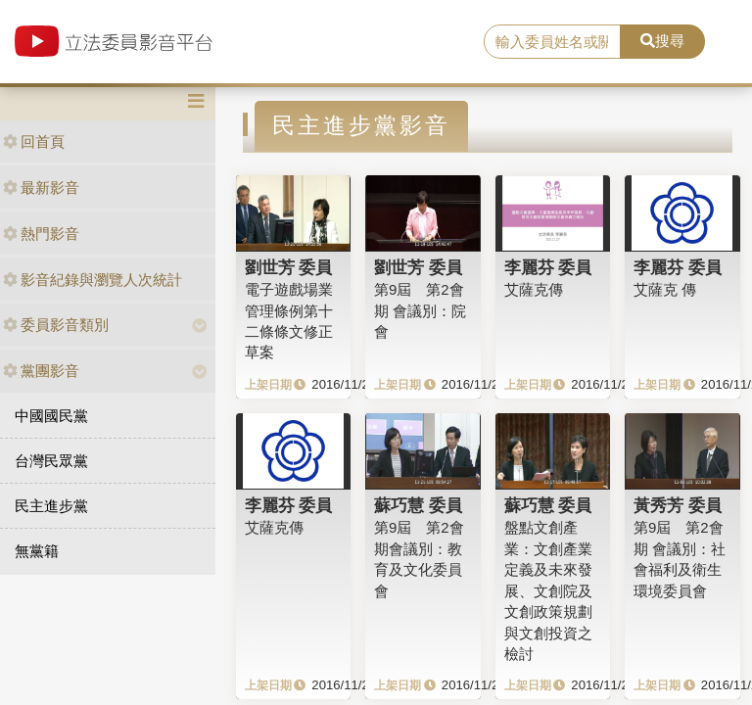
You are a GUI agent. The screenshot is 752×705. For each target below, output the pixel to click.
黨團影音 (41, 370)
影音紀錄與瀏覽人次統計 (92, 279)
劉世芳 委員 (289, 267)
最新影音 (41, 187)
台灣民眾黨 (51, 460)
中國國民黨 (51, 415)
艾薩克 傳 (665, 289)
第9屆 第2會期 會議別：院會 (420, 310)
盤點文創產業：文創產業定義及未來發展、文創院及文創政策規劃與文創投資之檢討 (548, 590)
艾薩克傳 (533, 289)
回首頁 (34, 141)
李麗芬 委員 (548, 267)
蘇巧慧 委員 (418, 505)
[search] (552, 42)
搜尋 (662, 40)
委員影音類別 (56, 324)
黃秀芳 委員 (678, 505)
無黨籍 (37, 550)
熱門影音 (41, 233)
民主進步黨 (51, 505)
